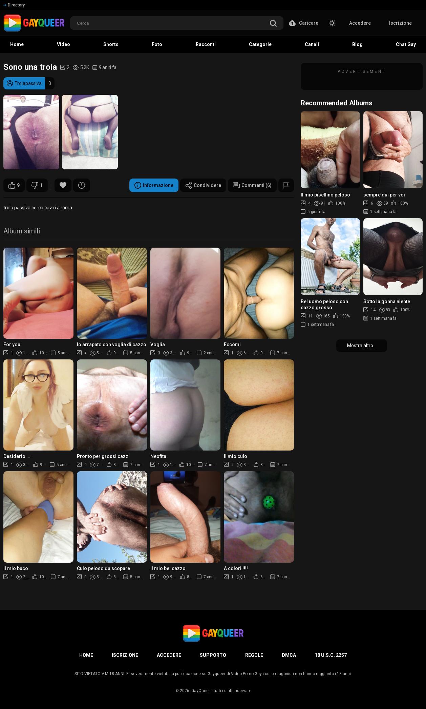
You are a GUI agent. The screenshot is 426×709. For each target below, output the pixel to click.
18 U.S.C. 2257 (331, 655)
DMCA (289, 655)
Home (86, 655)
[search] (273, 24)
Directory (14, 5)
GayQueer (200, 690)
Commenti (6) (252, 185)
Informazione (153, 185)
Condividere (203, 185)
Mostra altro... (361, 345)
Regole (254, 655)
